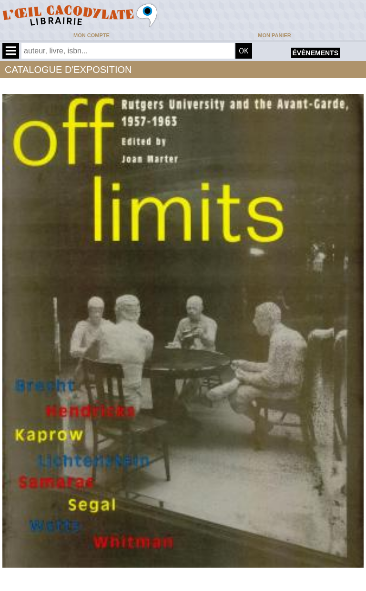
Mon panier (274, 35)
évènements (315, 53)
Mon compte (91, 35)
